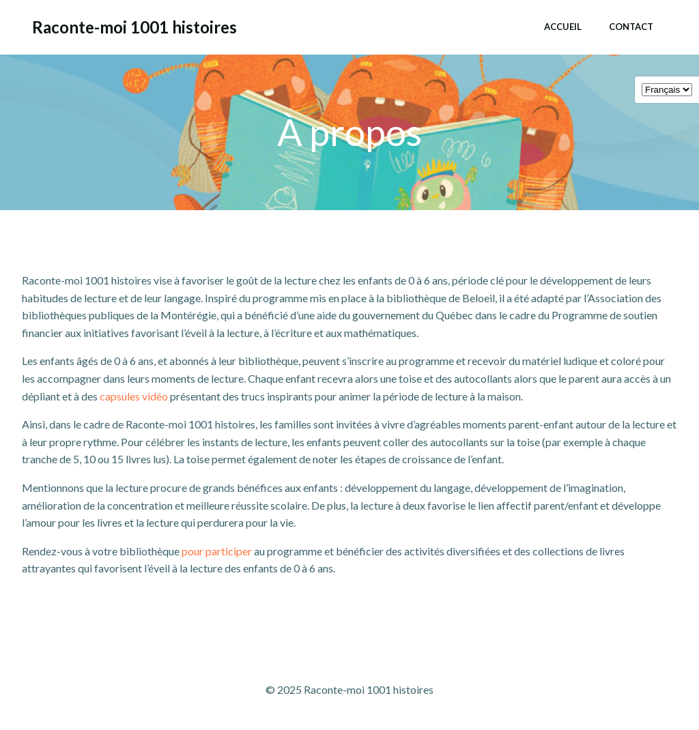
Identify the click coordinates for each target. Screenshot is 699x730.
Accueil (563, 26)
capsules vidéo (134, 396)
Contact (631, 26)
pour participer (217, 550)
